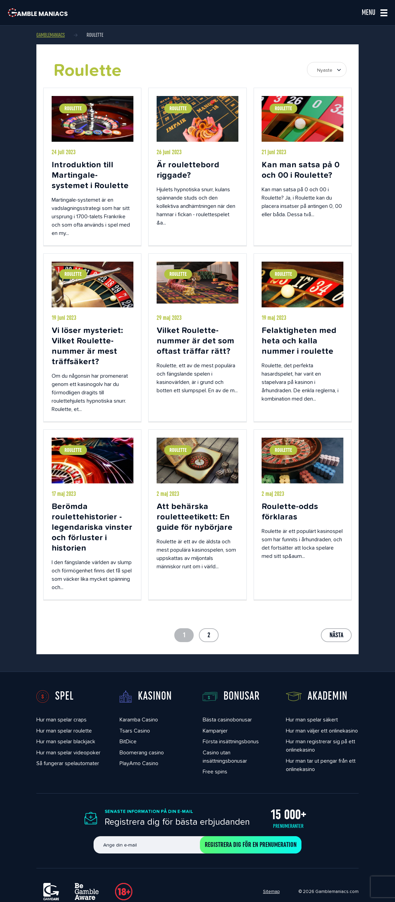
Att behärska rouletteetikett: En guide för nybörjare (194, 516)
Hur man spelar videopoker (68, 752)
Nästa (336, 635)
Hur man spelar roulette (64, 730)
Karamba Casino (139, 719)
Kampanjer (215, 730)
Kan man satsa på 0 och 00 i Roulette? (301, 169)
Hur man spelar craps (61, 719)
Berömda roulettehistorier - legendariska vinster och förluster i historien (92, 527)
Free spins (215, 771)
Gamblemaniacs (50, 35)
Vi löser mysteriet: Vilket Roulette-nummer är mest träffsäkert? (87, 345)
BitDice (128, 741)
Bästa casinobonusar (227, 719)
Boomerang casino (142, 752)
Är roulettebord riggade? (188, 169)
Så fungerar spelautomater (67, 763)
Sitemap (271, 891)
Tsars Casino (135, 730)
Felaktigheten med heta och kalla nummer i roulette (299, 340)
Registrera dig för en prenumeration (251, 844)
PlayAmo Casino (139, 763)
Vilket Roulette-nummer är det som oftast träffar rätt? (195, 340)
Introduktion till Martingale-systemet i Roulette (90, 174)
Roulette (73, 108)
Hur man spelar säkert (312, 719)
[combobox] (326, 69)
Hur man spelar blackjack (65, 741)
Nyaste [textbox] (324, 70)
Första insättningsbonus (231, 741)
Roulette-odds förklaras (290, 511)
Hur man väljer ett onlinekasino (322, 730)
